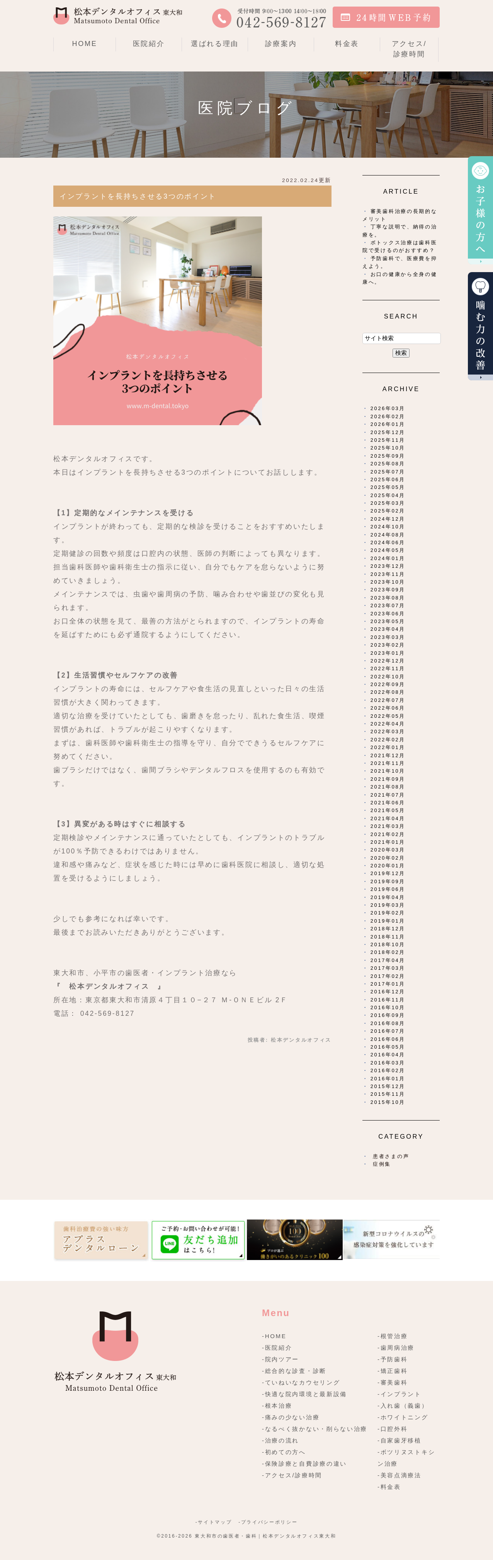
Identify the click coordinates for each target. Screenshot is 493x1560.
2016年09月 (388, 1015)
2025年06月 (388, 479)
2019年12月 (388, 873)
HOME (84, 44)
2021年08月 (388, 787)
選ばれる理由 (215, 44)
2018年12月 (388, 929)
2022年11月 (388, 668)
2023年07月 (388, 605)
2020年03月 (388, 850)
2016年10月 (388, 1007)
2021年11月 (388, 763)
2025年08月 (388, 464)
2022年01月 (388, 747)
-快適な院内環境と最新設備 (304, 1394)
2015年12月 (388, 1086)
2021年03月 (388, 826)
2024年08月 (388, 535)
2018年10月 (388, 944)
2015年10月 (388, 1102)
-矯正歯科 (392, 1371)
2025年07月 (388, 472)
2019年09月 (388, 881)
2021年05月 (388, 810)
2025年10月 (388, 448)
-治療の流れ (280, 1440)
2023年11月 (388, 574)
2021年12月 (388, 755)
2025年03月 (388, 503)
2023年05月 (388, 621)
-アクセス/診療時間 (292, 1475)
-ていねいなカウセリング (301, 1382)
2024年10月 (388, 527)
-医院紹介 (277, 1347)
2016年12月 (388, 992)
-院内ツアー (280, 1359)
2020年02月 (388, 858)
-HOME (274, 1336)
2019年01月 (388, 921)
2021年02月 (388, 834)
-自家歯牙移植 (399, 1440)
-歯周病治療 (396, 1347)
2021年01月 (388, 842)
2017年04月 (388, 960)
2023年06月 (388, 614)
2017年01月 (388, 984)
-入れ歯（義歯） (402, 1405)
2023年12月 (388, 566)
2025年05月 (388, 487)
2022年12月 (388, 661)
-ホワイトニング (402, 1417)
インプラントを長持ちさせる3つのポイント (138, 196)
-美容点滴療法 (399, 1475)
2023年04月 (388, 629)
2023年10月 (388, 582)
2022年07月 (388, 700)
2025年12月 (388, 432)
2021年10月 (388, 771)
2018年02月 (388, 952)
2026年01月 (388, 424)
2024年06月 (388, 542)
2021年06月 (388, 803)
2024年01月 (388, 558)
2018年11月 (388, 937)
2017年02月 (388, 976)
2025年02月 (388, 511)
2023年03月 (388, 637)
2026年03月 (388, 408)
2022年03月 (388, 731)
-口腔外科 (392, 1428)
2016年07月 (388, 1031)
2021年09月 (388, 779)
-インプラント (399, 1394)
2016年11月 (388, 1000)
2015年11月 (388, 1094)
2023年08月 (388, 598)
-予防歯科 (392, 1359)
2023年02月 (388, 645)
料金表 (347, 44)
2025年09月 (388, 456)
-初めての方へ (284, 1452)
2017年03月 (388, 968)
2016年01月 (388, 1078)
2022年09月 (388, 684)
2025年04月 (388, 495)
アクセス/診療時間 (409, 49)
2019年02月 (388, 913)
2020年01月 (388, 866)
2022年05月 (388, 716)
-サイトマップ (214, 1522)
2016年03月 (388, 1063)
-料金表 (389, 1486)
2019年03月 (388, 905)
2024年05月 (388, 550)
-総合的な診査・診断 (294, 1371)
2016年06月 (388, 1039)
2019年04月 (388, 897)
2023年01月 (388, 653)
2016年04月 (388, 1055)
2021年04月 (388, 818)
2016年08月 (388, 1023)
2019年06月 (388, 889)
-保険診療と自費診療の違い (304, 1463)
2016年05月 (388, 1047)
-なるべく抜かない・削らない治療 (314, 1428)
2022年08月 (388, 692)
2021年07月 (388, 795)
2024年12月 (388, 519)
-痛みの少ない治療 (291, 1417)
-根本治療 (277, 1405)
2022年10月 (388, 677)
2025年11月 (388, 440)
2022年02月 (388, 740)
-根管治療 (392, 1336)
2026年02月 (388, 416)
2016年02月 (388, 1070)
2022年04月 (388, 724)
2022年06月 (388, 708)
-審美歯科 (392, 1382)
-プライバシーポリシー (268, 1522)
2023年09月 (388, 590)
